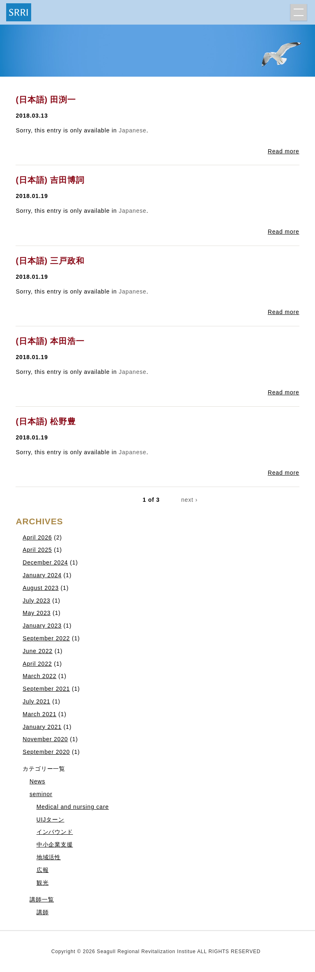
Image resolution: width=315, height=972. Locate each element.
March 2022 (39, 676)
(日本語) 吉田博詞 (50, 179)
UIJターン (50, 819)
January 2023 (42, 625)
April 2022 (37, 663)
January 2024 (42, 575)
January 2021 (42, 727)
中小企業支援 (55, 844)
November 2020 (45, 739)
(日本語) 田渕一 (45, 99)
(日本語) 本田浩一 (50, 341)
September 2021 (46, 688)
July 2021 (36, 701)
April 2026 (37, 537)
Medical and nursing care (73, 807)
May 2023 (36, 613)
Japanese (132, 130)
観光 (43, 882)
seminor (41, 794)
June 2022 (37, 651)
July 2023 (36, 600)
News (37, 781)
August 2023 (41, 588)
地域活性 (49, 857)
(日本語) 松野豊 (45, 421)
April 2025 (37, 549)
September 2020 (46, 752)
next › (189, 499)
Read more (283, 151)
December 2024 (45, 562)
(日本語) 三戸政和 (50, 260)
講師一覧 (42, 899)
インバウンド (55, 832)
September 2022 (46, 638)
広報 (43, 870)
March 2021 (39, 714)
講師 (43, 912)
